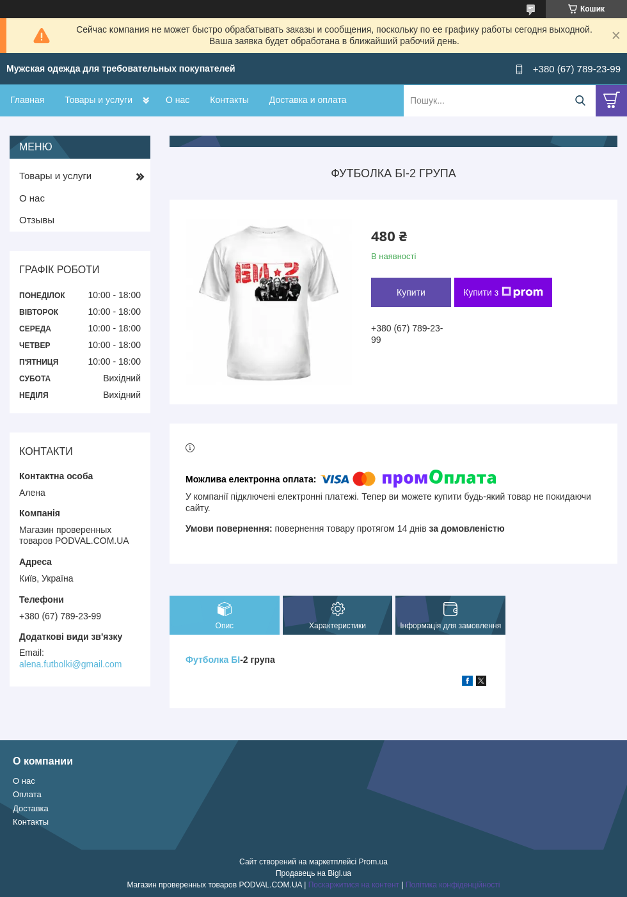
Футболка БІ (213, 660)
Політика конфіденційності (453, 884)
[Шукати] (580, 100)
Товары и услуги (98, 100)
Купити (411, 292)
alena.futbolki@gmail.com (70, 664)
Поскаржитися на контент (353, 884)
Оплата (27, 794)
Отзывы (36, 219)
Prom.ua (373, 861)
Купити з (503, 292)
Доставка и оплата (308, 100)
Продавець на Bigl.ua (313, 873)
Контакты (229, 100)
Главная (27, 100)
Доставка (31, 808)
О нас (177, 100)
